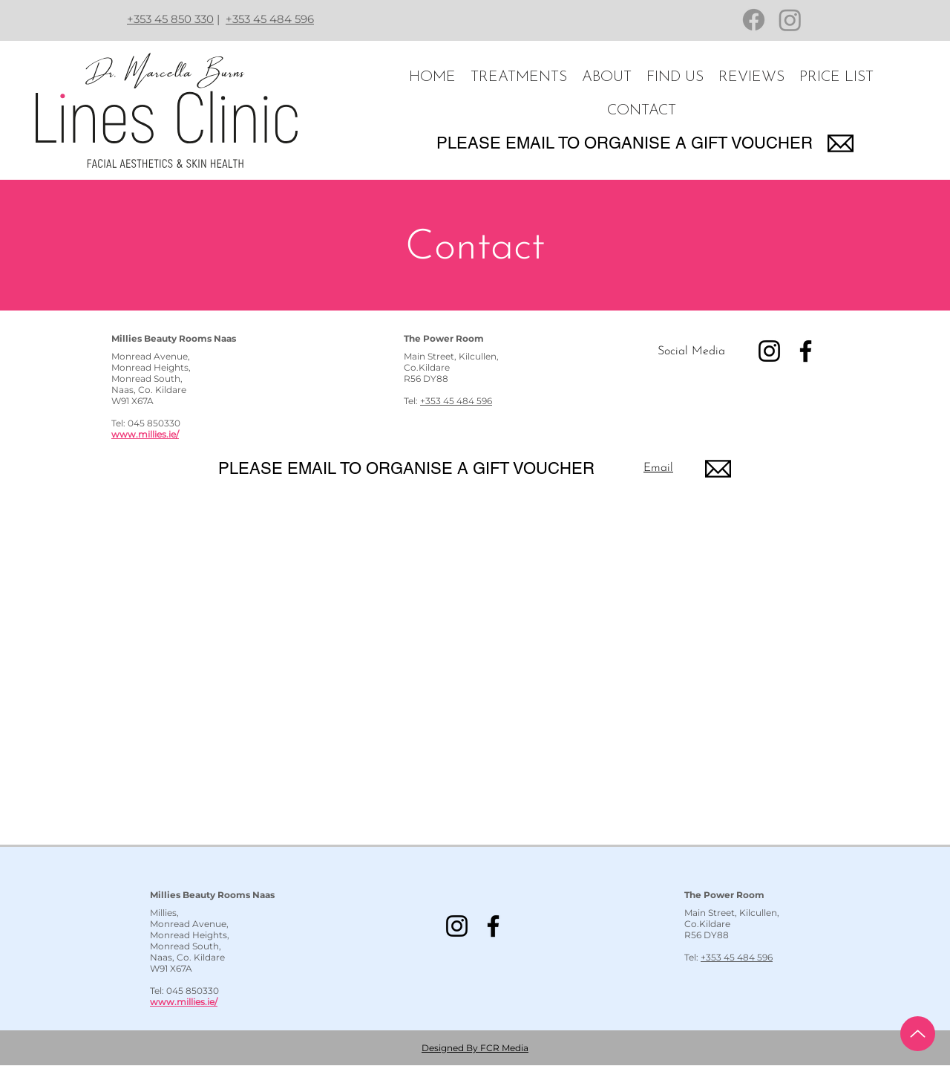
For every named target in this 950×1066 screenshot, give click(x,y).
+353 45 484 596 (270, 19)
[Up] (917, 1033)
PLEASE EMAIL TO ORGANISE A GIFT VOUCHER (624, 143)
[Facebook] (753, 19)
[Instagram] (790, 19)
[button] (519, 77)
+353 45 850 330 (170, 19)
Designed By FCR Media (475, 1047)
